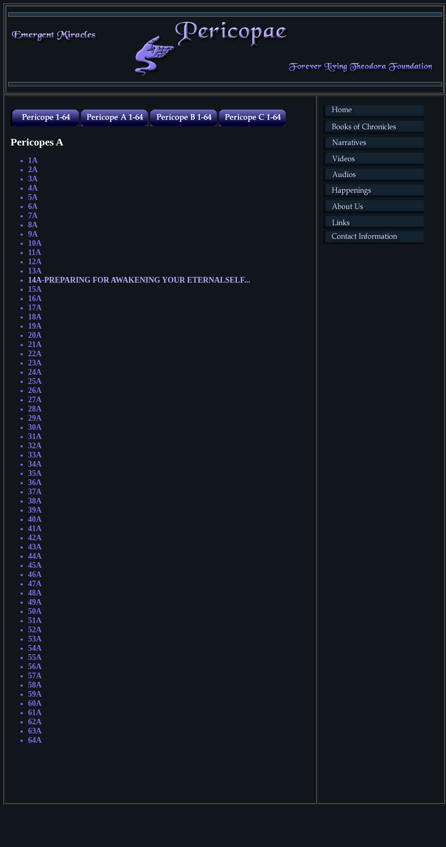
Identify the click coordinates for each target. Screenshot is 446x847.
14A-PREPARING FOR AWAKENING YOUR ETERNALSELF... (139, 280)
